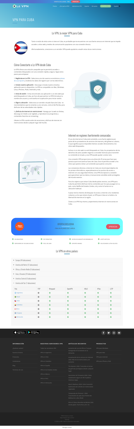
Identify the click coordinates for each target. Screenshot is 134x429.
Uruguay (18, 313)
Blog (14, 365)
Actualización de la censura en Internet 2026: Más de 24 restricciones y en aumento (80, 359)
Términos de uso (18, 370)
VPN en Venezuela (46, 383)
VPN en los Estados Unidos (48, 370)
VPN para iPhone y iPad (103, 361)
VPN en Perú (44, 378)
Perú (17, 309)
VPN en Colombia (45, 361)
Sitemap (67, 419)
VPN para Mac (100, 352)
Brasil (17, 297)
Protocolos (16, 357)
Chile (17, 301)
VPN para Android (101, 357)
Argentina (19, 293)
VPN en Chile (44, 357)
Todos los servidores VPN (48, 348)
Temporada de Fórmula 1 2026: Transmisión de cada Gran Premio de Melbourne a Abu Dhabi (80, 395)
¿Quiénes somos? (18, 348)
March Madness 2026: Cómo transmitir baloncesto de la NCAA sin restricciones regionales (80, 386)
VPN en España (45, 365)
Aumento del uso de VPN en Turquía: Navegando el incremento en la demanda (79, 350)
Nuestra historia (18, 352)
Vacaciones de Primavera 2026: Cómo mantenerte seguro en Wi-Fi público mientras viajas (80, 377)
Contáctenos (16, 361)
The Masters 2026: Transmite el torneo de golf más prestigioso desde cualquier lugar (80, 368)
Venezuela (19, 317)
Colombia (18, 305)
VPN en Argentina (45, 352)
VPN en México (45, 374)
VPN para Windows (102, 348)
